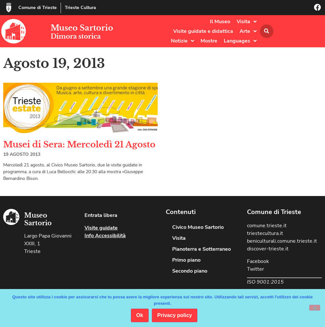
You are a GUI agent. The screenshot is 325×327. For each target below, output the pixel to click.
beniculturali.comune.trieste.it (282, 241)
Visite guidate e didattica (203, 31)
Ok (139, 315)
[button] (266, 31)
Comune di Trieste (37, 8)
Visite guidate (101, 227)
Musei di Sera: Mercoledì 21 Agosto (79, 144)
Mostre (209, 40)
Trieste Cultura (80, 8)
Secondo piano (189, 271)
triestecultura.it (265, 233)
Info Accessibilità (105, 235)
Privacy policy (174, 315)
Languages (240, 41)
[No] (314, 308)
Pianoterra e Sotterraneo (201, 249)
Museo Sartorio (82, 28)
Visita (247, 21)
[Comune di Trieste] (9, 7)
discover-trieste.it (268, 248)
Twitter (255, 269)
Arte (248, 31)
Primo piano (186, 260)
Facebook (258, 261)
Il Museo (220, 21)
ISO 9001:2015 (265, 281)
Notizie (182, 41)
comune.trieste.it (267, 225)
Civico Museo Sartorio (198, 227)
